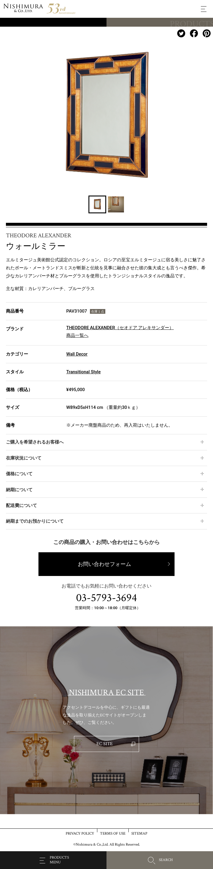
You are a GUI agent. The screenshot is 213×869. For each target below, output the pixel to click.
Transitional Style (83, 372)
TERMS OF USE (112, 833)
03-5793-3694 (106, 598)
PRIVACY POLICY (80, 833)
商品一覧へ (77, 335)
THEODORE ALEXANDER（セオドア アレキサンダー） (120, 327)
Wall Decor (77, 354)
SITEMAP (139, 833)
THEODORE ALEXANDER (38, 235)
